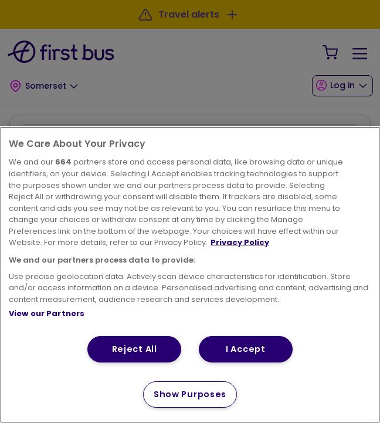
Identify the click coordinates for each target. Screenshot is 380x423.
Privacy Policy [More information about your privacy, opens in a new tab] (240, 242)
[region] (190, 274)
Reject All (134, 349)
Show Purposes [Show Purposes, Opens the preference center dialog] (190, 394)
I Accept (246, 349)
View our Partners (46, 313)
